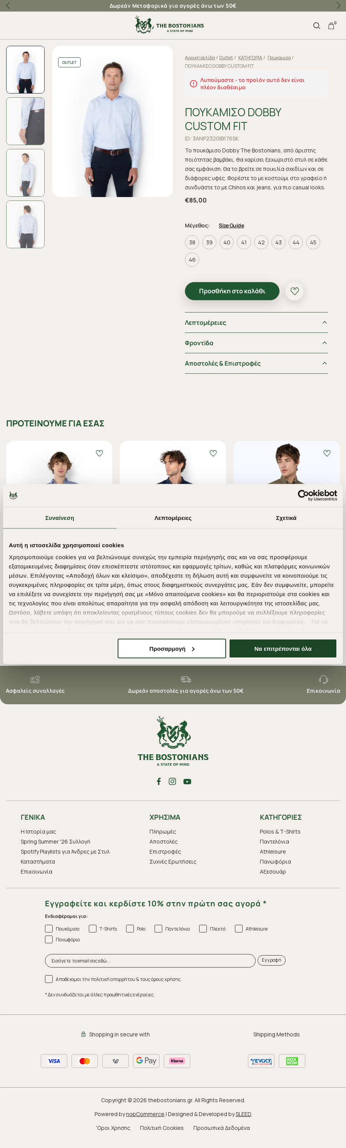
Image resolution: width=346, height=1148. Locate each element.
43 (280, 250)
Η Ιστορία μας (38, 839)
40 (228, 250)
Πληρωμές (163, 839)
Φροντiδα (200, 350)
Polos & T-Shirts (280, 839)
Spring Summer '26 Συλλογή (55, 849)
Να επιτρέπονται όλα (283, 648)
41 (245, 250)
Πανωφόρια (275, 869)
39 (211, 250)
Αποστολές (164, 849)
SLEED (243, 1121)
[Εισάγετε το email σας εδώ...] (150, 968)
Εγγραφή (271, 968)
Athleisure (273, 859)
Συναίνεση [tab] (59, 517)
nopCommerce (145, 1121)
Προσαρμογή (172, 648)
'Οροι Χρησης (113, 1135)
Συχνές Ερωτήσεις (173, 869)
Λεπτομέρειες (207, 330)
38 (193, 250)
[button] (338, 6)
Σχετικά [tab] (286, 517)
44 (297, 250)
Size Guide (232, 233)
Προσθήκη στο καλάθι (234, 298)
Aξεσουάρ (273, 879)
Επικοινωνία (36, 879)
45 (314, 250)
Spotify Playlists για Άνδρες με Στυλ (65, 859)
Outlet (228, 57)
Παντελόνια (274, 849)
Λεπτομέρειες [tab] (173, 517)
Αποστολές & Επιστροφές (224, 371)
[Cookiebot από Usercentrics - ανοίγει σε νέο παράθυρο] (303, 495)
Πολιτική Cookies (162, 1135)
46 (193, 267)
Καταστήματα (38, 869)
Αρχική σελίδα (201, 57)
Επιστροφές (165, 859)
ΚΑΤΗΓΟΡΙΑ (252, 57)
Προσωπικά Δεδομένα (221, 1135)
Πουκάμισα (280, 57)
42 (262, 250)
